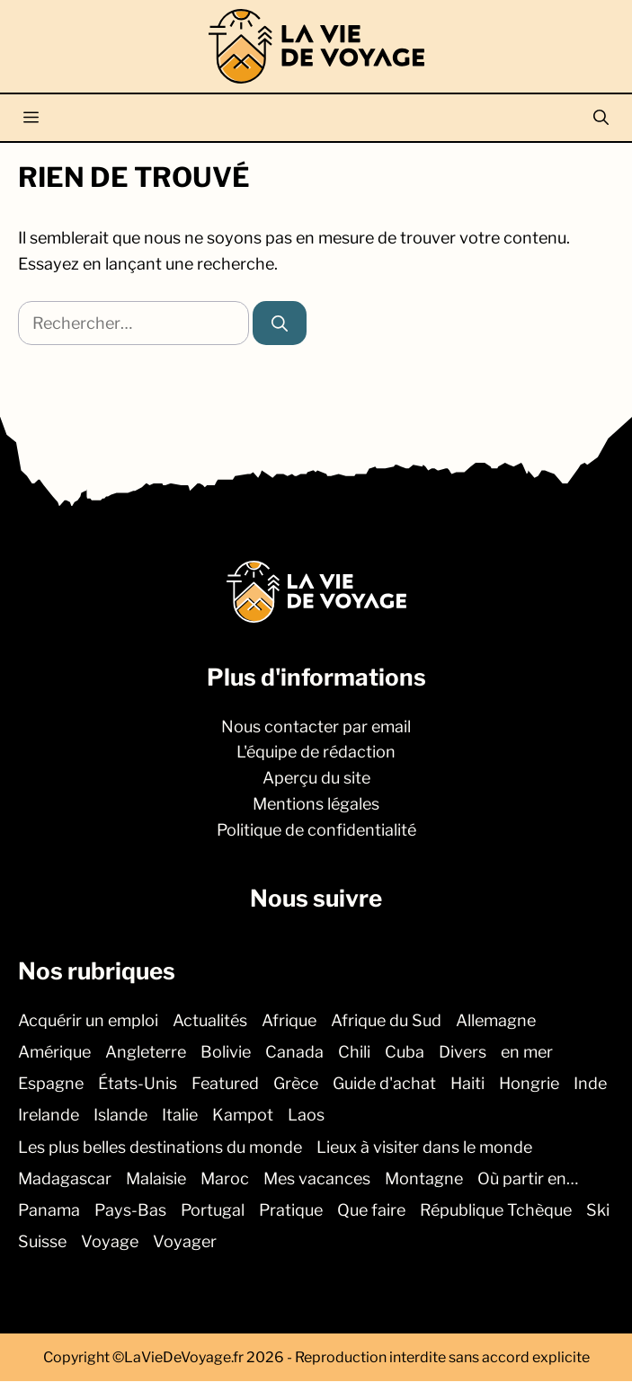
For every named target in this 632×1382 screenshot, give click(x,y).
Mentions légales (316, 803)
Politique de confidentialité (316, 829)
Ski (598, 1209)
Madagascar (64, 1178)
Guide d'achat (384, 1084)
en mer (527, 1051)
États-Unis (137, 1084)
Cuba (404, 1051)
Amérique (54, 1051)
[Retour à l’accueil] (316, 44)
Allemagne (496, 1020)
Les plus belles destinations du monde (160, 1147)
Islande (120, 1115)
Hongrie (529, 1084)
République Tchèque (496, 1209)
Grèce (295, 1084)
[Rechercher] (280, 323)
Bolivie (225, 1051)
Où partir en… (527, 1178)
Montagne (424, 1178)
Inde (590, 1084)
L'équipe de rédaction (316, 752)
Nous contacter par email (316, 726)
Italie (180, 1115)
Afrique (289, 1020)
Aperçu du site (316, 778)
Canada (294, 1051)
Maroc (224, 1178)
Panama (49, 1209)
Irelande (48, 1115)
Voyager (185, 1242)
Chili (354, 1051)
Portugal (213, 1209)
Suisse (42, 1242)
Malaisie (156, 1178)
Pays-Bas (130, 1209)
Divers (462, 1051)
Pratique (291, 1209)
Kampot (242, 1115)
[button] (601, 117)
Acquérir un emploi (88, 1020)
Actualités (210, 1020)
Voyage (109, 1242)
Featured (225, 1084)
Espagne (51, 1084)
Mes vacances (316, 1178)
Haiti (467, 1084)
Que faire (371, 1209)
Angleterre (145, 1051)
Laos (306, 1115)
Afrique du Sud (386, 1020)
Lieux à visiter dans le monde (424, 1147)
